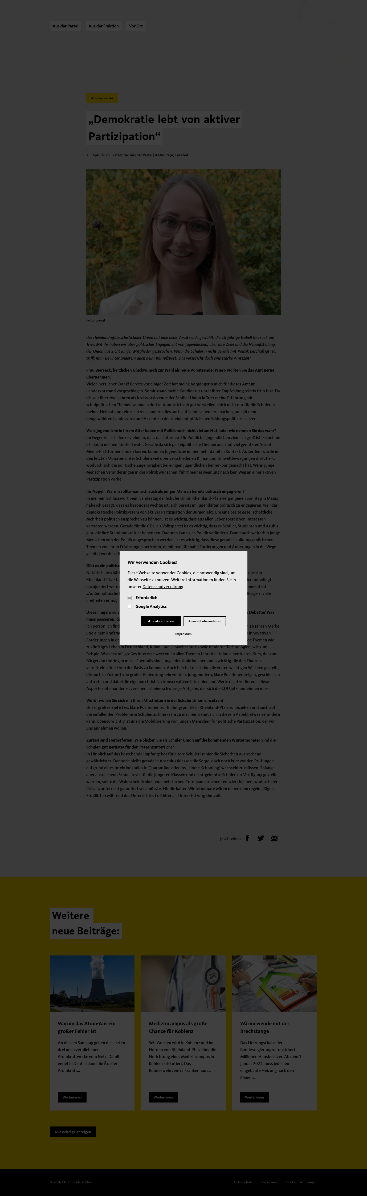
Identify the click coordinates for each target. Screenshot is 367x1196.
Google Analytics (151, 607)
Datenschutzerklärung (162, 587)
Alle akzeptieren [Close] (161, 621)
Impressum (183, 634)
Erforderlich (146, 598)
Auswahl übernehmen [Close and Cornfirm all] (204, 621)
